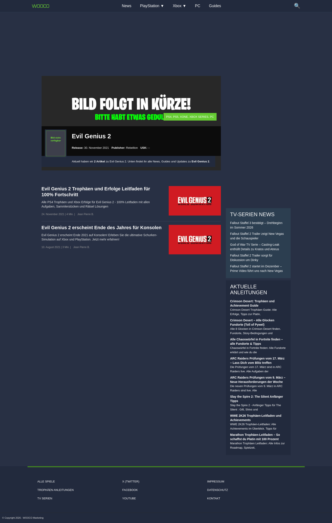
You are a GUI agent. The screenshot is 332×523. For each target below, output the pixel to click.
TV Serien (44, 498)
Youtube (129, 498)
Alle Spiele (46, 481)
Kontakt (213, 498)
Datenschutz (217, 490)
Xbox (177, 6)
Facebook (130, 490)
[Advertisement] (166, 40)
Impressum (215, 481)
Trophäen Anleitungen (55, 490)
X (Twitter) (130, 481)
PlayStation (149, 6)
